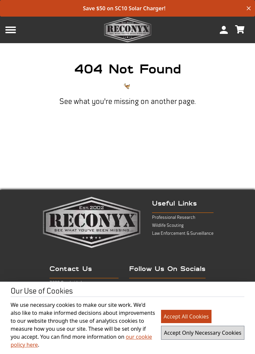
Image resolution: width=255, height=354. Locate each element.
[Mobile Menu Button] (21, 30)
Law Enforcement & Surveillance (182, 233)
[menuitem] (224, 30)
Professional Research (173, 217)
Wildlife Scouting (168, 225)
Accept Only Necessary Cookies (202, 332)
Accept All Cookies (186, 316)
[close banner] (248, 8)
